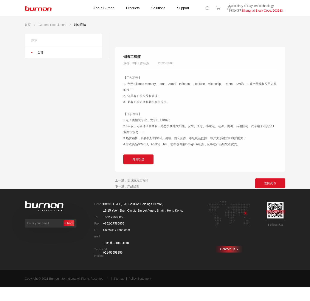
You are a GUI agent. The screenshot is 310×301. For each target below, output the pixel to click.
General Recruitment (52, 25)
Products (133, 8)
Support (183, 8)
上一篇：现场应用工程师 (131, 200)
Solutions (158, 8)
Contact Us (229, 249)
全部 (37, 52)
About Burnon (103, 8)
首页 (28, 25)
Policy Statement (140, 278)
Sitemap (118, 278)
